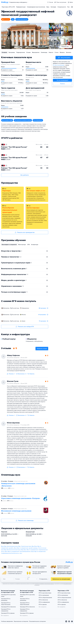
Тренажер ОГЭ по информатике (24, 610)
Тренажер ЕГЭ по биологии (8, 607)
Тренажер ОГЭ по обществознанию (24, 603)
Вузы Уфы (3, 546)
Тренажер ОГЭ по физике (27, 613)
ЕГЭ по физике (43, 604)
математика (6, 308)
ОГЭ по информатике (63, 602)
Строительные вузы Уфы (27, 546)
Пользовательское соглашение (37, 621)
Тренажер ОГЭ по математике (24, 599)
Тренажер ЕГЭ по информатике (5, 610)
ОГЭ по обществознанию (64, 597)
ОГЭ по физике (62, 604)
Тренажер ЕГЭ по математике (5, 599)
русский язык (15, 308)
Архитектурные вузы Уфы (13, 546)
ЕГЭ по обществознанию (45, 597)
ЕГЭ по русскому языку (45, 593)
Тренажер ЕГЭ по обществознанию (5, 603)
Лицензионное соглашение (21, 621)
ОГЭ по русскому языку (64, 593)
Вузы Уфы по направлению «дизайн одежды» (26, 548)
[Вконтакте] (66, 621)
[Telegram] (69, 621)
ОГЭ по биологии (62, 600)
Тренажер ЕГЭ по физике (8, 613)
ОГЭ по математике (63, 595)
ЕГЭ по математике (44, 595)
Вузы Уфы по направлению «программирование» (18, 551)
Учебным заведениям (7, 621)
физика (24, 314)
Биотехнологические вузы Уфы (15, 549)
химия (23, 321)
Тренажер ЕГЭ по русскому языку (8, 595)
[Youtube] (72, 621)
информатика (25, 308)
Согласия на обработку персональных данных (44, 583)
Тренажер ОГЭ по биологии (27, 607)
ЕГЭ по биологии (43, 600)
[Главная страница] (4, 2)
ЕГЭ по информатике (44, 602)
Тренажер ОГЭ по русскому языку (27, 595)
